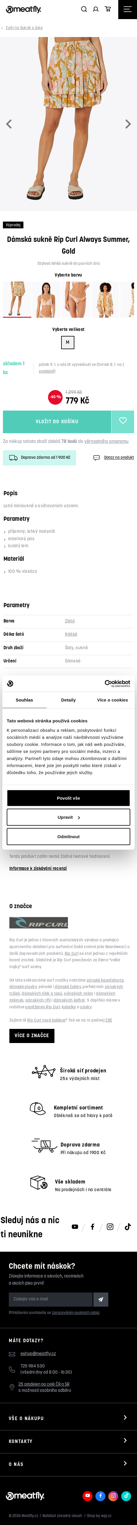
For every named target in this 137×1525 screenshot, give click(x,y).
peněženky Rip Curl (42, 1007)
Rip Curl (71, 954)
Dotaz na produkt (113, 458)
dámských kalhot (69, 1000)
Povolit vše (68, 797)
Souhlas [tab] (24, 699)
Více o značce (32, 1035)
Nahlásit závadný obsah (62, 1516)
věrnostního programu (106, 441)
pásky (85, 1007)
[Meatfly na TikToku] (127, 1227)
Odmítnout (68, 836)
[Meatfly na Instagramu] (110, 1227)
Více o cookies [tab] (112, 699)
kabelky (69, 1007)
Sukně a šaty (25, 28)
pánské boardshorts (105, 980)
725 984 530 (32, 1366)
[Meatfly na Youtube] (74, 1227)
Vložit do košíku (57, 421)
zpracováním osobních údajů (76, 1313)
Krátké (71, 634)
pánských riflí (38, 1000)
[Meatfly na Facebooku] (92, 1227)
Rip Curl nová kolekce (46, 1020)
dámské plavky (23, 987)
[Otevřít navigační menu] (127, 9)
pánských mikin (78, 994)
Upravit (69, 817)
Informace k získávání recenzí (38, 869)
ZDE (108, 1020)
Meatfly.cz (30, 1516)
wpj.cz (106, 1516)
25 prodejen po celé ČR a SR (43, 1384)
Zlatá (70, 621)
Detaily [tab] (68, 699)
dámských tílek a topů (42, 994)
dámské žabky (68, 987)
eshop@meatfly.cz (38, 1354)
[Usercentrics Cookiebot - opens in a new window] (104, 683)
